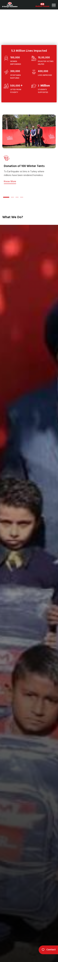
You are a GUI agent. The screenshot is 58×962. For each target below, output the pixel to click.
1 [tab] (4, 197)
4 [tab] (21, 197)
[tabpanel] (29, 169)
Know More (10, 182)
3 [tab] (17, 197)
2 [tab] (12, 197)
